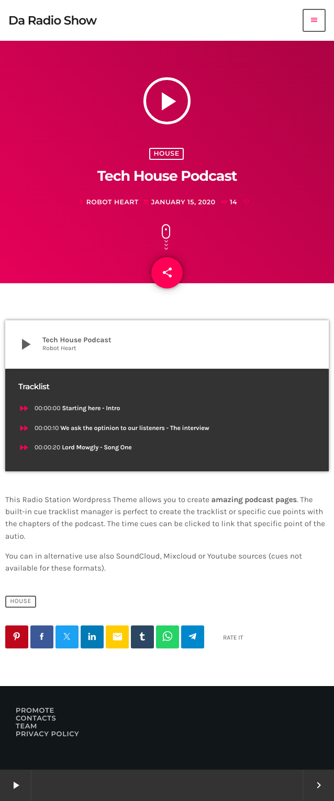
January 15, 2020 (180, 203)
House (166, 154)
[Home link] (52, 20)
